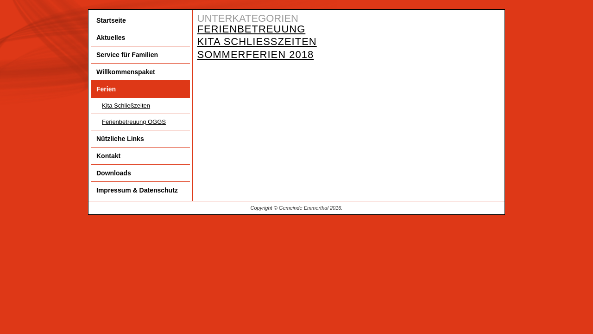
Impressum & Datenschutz (137, 190)
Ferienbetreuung (251, 29)
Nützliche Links (120, 138)
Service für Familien (127, 54)
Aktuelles (110, 37)
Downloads (113, 173)
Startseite (111, 20)
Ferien (106, 89)
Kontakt (108, 156)
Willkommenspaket (125, 72)
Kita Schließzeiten (126, 105)
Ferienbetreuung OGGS (134, 121)
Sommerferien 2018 (255, 54)
